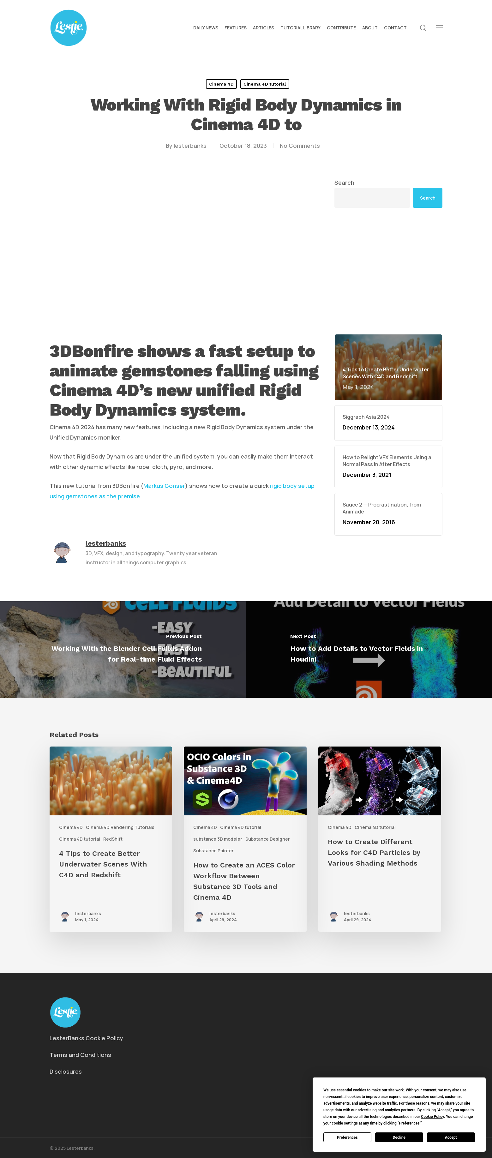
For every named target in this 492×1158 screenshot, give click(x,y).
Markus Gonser (164, 485)
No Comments (300, 145)
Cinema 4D (221, 84)
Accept (451, 1137)
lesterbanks (190, 145)
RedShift (113, 839)
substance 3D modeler (217, 839)
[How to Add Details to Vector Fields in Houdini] (369, 649)
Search (344, 182)
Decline (399, 1137)
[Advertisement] (388, 271)
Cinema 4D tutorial (264, 84)
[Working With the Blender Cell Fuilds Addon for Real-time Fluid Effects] (123, 649)
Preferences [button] (409, 1123)
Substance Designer (267, 839)
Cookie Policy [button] (432, 1116)
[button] (439, 28)
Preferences (347, 1137)
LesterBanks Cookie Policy (86, 1038)
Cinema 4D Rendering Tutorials (120, 827)
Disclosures (66, 1071)
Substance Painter (213, 851)
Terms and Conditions (80, 1055)
